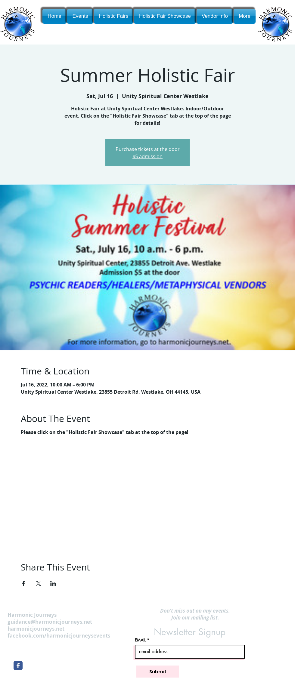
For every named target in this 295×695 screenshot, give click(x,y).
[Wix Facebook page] (18, 665)
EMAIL (140, 640)
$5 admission (147, 156)
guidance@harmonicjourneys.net (50, 621)
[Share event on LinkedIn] (53, 583)
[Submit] (157, 672)
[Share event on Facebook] (23, 583)
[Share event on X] (38, 583)
